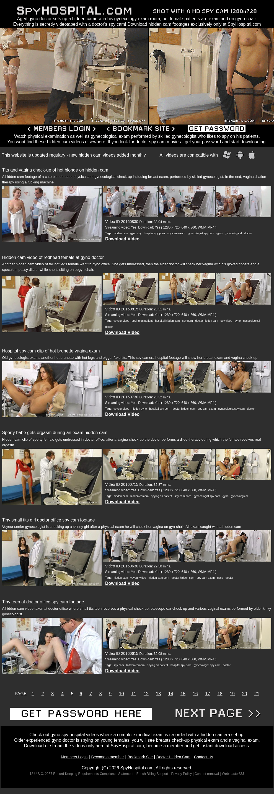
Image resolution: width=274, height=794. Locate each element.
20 (244, 693)
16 (195, 693)
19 (232, 693)
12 (146, 693)
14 (170, 693)
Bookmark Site (140, 757)
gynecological (233, 233)
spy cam (118, 665)
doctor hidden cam (206, 320)
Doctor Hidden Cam (173, 757)
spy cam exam (176, 233)
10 (121, 693)
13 (158, 693)
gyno (219, 233)
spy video (226, 320)
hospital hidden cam (167, 320)
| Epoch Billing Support (151, 774)
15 (182, 693)
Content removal (207, 774)
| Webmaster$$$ (232, 774)
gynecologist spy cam (201, 233)
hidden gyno (139, 408)
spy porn (187, 320)
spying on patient (142, 320)
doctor (248, 233)
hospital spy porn (154, 233)
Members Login (74, 757)
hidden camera (139, 496)
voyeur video (121, 320)
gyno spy (135, 233)
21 (256, 693)
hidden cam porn (159, 577)
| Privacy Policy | (182, 774)
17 (207, 693)
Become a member (107, 757)
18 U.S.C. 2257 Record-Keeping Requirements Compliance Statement (81, 774)
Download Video (122, 239)
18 (220, 693)
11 (133, 693)
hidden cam (120, 233)
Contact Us (203, 757)
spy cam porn (183, 496)
